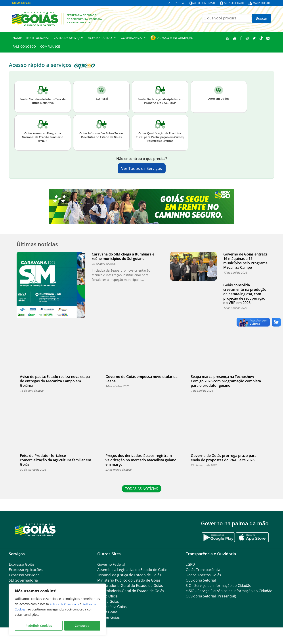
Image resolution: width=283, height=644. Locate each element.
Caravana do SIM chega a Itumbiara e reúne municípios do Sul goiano (123, 256)
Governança (133, 37)
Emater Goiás (108, 617)
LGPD (190, 564)
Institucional (37, 38)
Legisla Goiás (108, 601)
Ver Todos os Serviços (141, 168)
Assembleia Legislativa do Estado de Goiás (132, 569)
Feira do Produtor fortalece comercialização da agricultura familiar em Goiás (55, 460)
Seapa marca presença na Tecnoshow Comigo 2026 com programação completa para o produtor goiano (226, 381)
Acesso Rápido (102, 37)
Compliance (50, 46)
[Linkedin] (268, 38)
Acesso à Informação (175, 38)
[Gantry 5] (35, 529)
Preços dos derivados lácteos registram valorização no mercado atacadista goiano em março (140, 460)
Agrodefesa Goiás (112, 606)
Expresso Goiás (21, 564)
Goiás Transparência (203, 569)
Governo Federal (111, 564)
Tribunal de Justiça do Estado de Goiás (129, 575)
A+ (183, 3)
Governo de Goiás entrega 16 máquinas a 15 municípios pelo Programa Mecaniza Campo (245, 261)
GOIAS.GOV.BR (21, 3)
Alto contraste (204, 3)
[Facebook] (241, 38)
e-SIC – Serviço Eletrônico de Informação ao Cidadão (229, 590)
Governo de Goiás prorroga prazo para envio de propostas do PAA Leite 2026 (223, 457)
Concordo (82, 625)
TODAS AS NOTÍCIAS (141, 488)
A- (169, 3)
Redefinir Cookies (38, 625)
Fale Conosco (24, 46)
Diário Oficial (108, 596)
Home (17, 38)
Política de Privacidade (67, 604)
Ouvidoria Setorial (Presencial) (211, 596)
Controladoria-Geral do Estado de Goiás (130, 590)
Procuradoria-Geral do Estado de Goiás (130, 585)
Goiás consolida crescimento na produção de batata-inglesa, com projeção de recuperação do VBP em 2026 (244, 294)
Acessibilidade (234, 3)
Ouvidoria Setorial (201, 580)
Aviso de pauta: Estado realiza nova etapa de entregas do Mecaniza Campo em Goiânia (55, 381)
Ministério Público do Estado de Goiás (129, 580)
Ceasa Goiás (107, 612)
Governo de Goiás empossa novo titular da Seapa (141, 378)
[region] (57, 609)
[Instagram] (247, 38)
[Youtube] (235, 38)
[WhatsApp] (228, 38)
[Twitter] (254, 38)
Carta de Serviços (69, 38)
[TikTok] (261, 38)
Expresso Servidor (24, 575)
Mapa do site (262, 3)
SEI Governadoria (23, 580)
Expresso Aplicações (26, 569)
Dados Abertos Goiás (203, 575)
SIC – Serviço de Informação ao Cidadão (218, 585)
